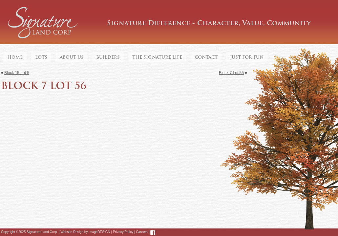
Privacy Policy (123, 232)
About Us (72, 57)
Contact (206, 57)
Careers (142, 232)
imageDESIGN (99, 232)
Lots (41, 57)
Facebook (152, 232)
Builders (108, 57)
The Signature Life (157, 57)
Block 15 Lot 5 (16, 72)
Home (15, 57)
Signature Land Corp (43, 23)
